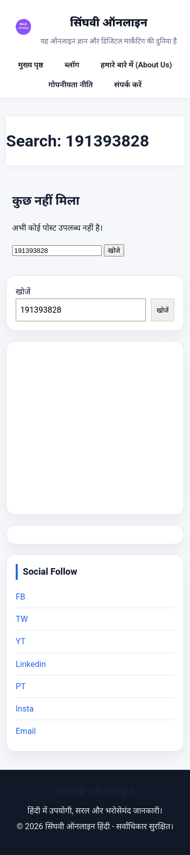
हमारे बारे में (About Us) (136, 64)
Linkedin (31, 664)
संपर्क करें (127, 84)
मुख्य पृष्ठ (31, 64)
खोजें (23, 291)
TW (22, 619)
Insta (24, 709)
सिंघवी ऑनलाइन (108, 22)
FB (20, 597)
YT (20, 641)
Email (26, 731)
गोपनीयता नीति (71, 84)
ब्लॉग (71, 64)
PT (21, 686)
